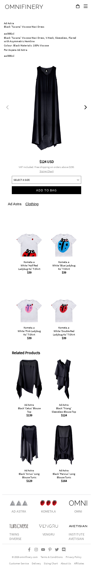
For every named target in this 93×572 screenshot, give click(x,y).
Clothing (32, 204)
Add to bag (46, 190)
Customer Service (19, 563)
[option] (46, 108)
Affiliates (79, 563)
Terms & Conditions (52, 557)
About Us (66, 563)
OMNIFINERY (24, 6)
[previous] (7, 108)
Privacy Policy (73, 557)
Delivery (36, 563)
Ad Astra (14, 204)
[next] (85, 108)
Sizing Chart (47, 171)
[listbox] (46, 108)
